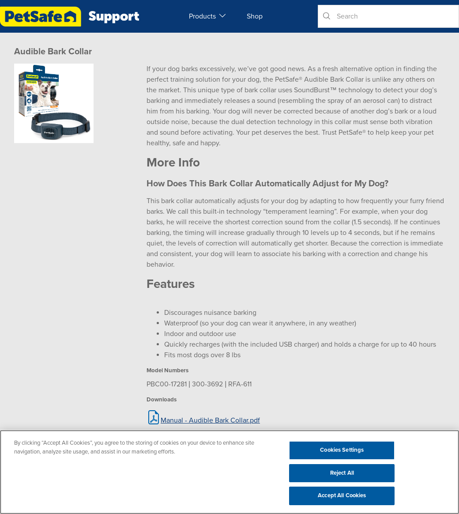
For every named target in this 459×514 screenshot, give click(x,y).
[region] (229, 472)
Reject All (342, 472)
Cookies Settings (342, 450)
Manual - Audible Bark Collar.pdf (210, 420)
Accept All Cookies (342, 495)
